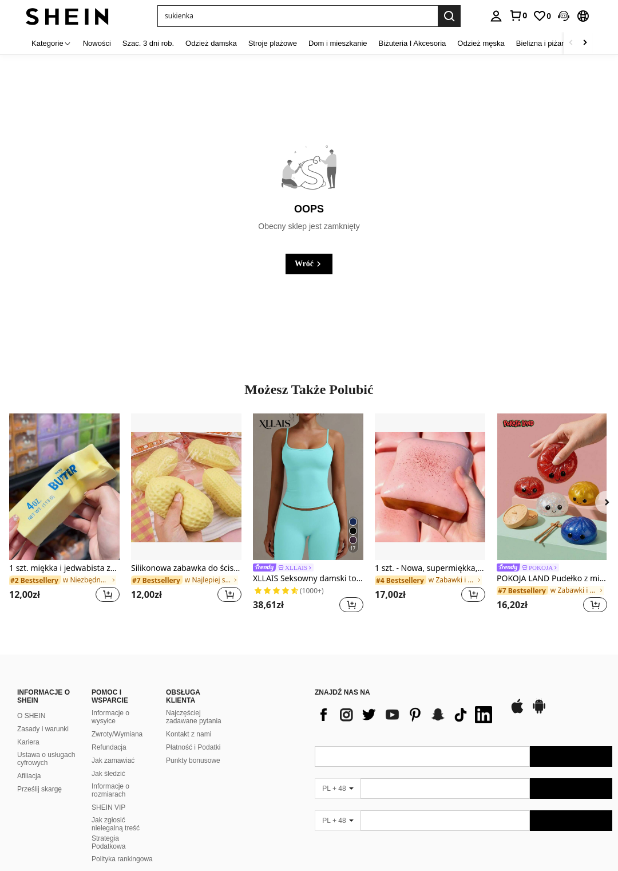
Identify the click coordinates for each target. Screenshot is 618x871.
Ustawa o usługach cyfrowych (46, 759)
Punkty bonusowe (193, 760)
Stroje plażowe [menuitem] (272, 43)
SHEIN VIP (108, 807)
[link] (518, 15)
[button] (564, 16)
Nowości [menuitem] (97, 43)
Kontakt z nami (188, 734)
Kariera (28, 742)
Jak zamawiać (113, 760)
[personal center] (496, 16)
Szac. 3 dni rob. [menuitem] (148, 43)
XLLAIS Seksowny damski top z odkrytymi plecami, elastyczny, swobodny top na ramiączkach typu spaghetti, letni (308, 579)
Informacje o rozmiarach (110, 790)
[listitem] (64, 515)
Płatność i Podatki (193, 747)
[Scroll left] (571, 43)
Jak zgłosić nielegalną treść (116, 824)
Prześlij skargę (39, 789)
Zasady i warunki (43, 729)
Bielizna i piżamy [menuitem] (544, 43)
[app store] (517, 712)
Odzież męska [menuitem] (480, 43)
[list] (406, 714)
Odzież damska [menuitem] (211, 43)
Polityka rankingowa (122, 859)
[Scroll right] (585, 43)
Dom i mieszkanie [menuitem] (337, 43)
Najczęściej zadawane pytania (193, 717)
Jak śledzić (108, 774)
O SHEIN (31, 716)
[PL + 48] (337, 788)
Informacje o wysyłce (110, 717)
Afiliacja (29, 776)
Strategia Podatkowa (108, 842)
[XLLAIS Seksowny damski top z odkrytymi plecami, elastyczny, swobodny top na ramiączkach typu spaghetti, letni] (308, 487)
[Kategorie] (51, 43)
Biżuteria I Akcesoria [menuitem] (412, 43)
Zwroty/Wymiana (117, 734)
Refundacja (109, 747)
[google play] (539, 712)
